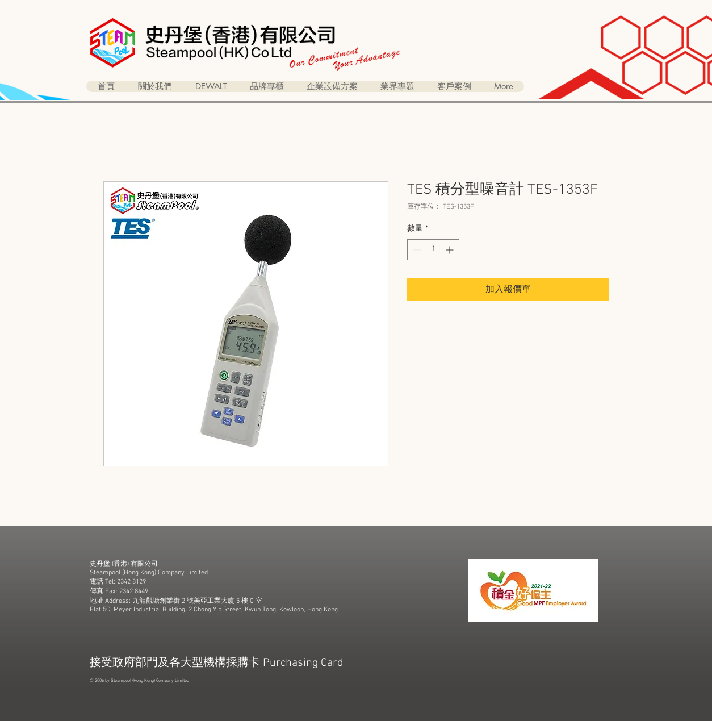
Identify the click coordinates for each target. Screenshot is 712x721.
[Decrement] (416, 250)
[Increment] (450, 250)
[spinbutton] (433, 250)
